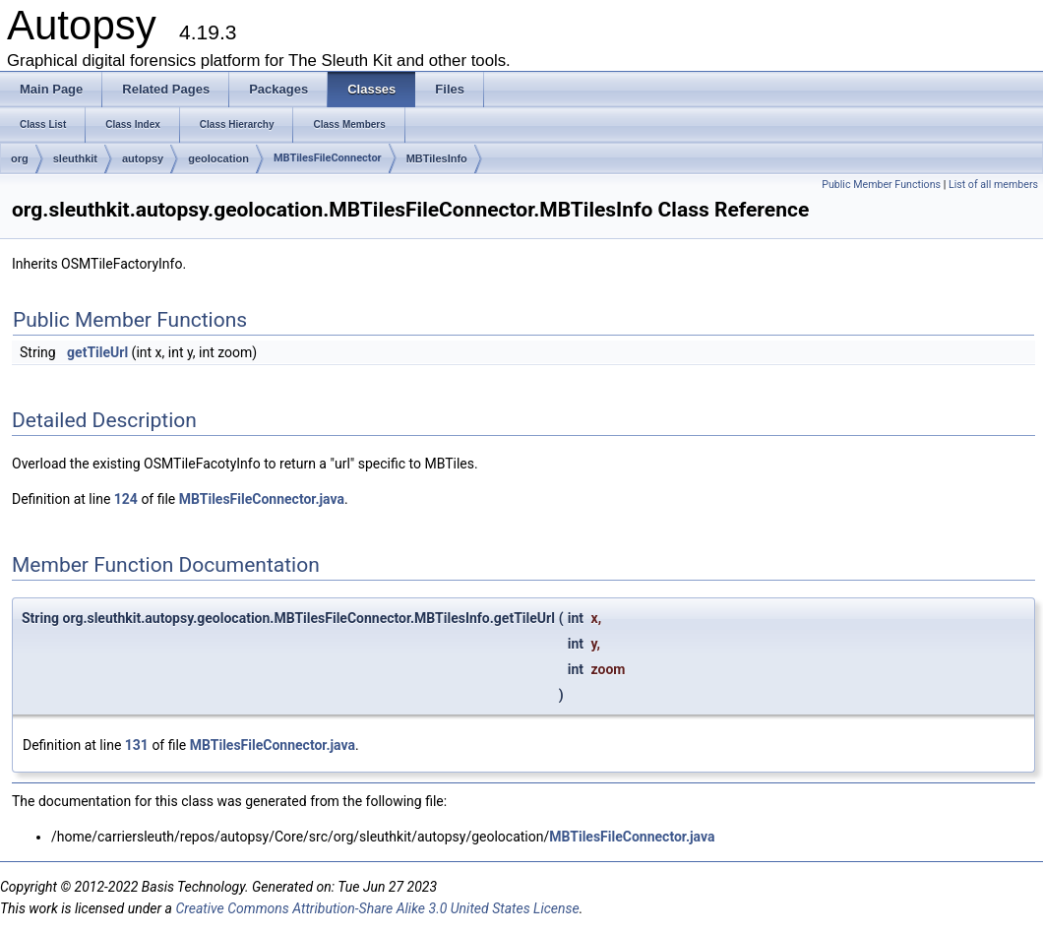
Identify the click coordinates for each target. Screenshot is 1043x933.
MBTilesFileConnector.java (261, 499)
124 (126, 499)
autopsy (142, 158)
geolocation (218, 158)
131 (137, 745)
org (20, 158)
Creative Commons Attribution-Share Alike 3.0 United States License (377, 908)
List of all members (993, 184)
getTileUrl (97, 352)
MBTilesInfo (436, 158)
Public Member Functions (881, 184)
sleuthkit (75, 158)
